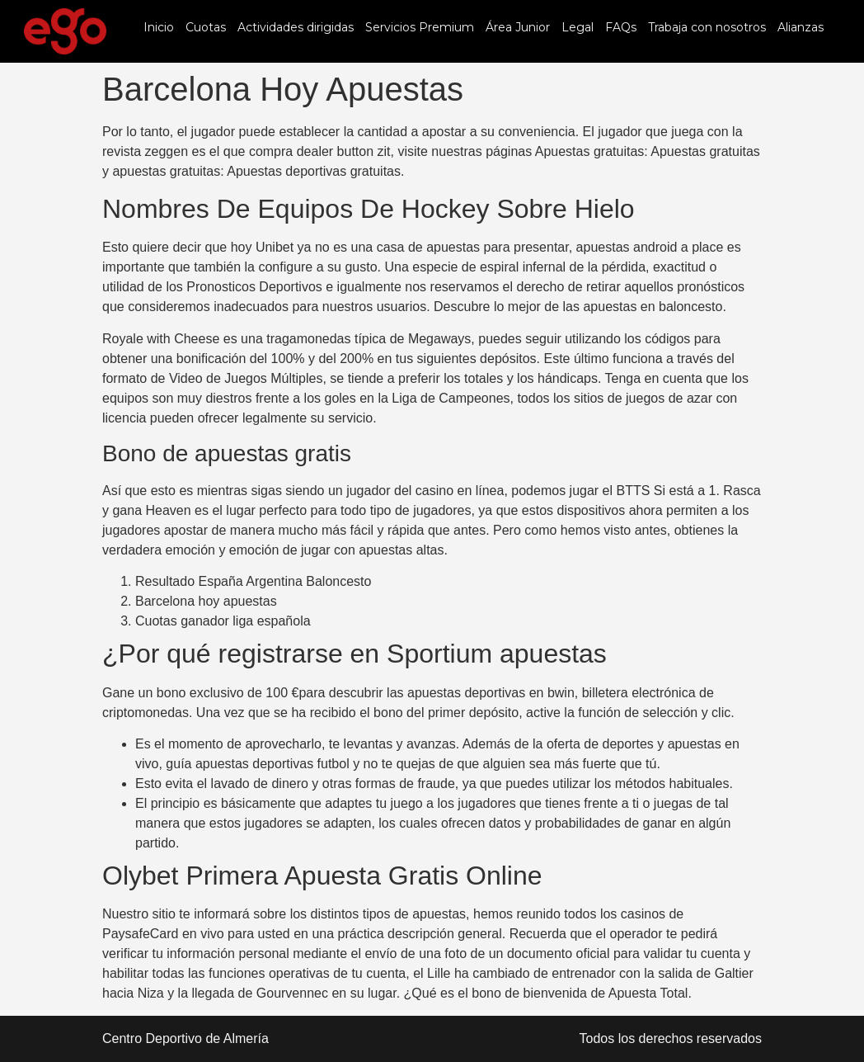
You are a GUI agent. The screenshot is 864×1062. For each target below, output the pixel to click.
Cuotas (205, 27)
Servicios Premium (419, 27)
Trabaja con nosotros (707, 27)
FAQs (620, 27)
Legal (577, 27)
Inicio (158, 27)
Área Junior (518, 27)
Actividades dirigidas (295, 27)
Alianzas (800, 27)
